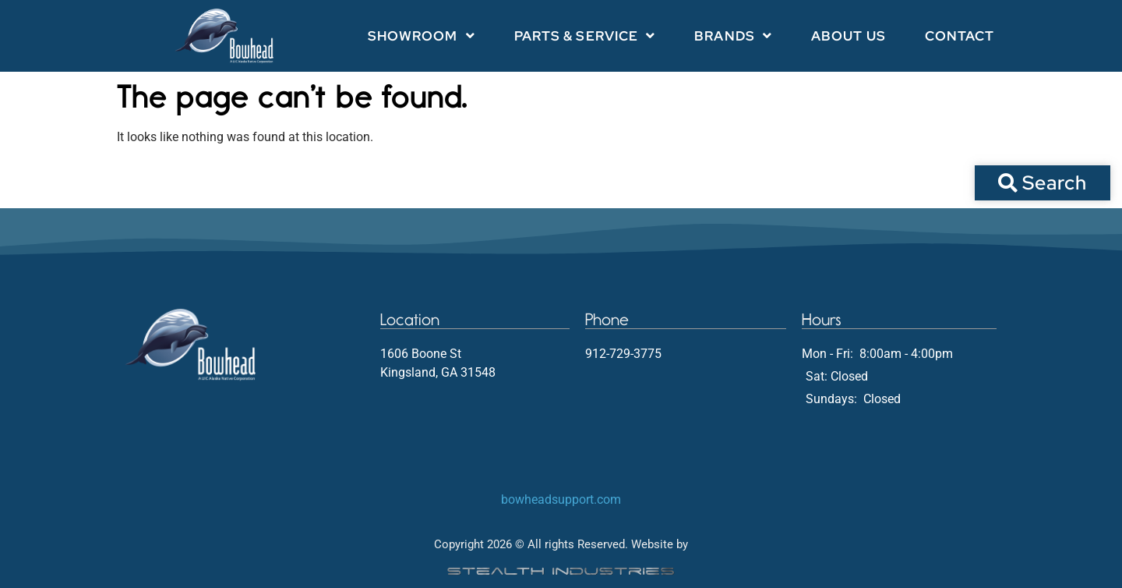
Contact (960, 35)
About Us (848, 35)
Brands (733, 35)
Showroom (421, 35)
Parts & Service (585, 35)
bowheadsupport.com (561, 499)
